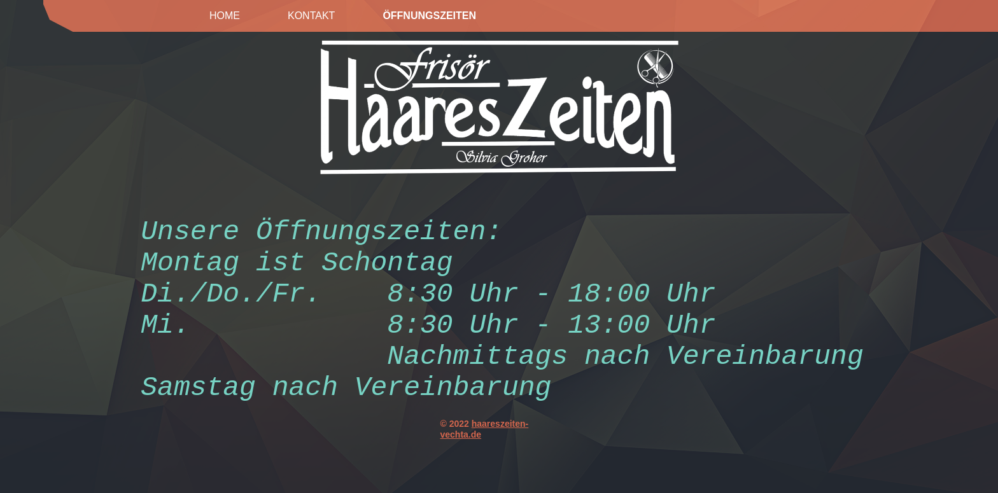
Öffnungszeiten (429, 15)
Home (224, 15)
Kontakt (311, 15)
